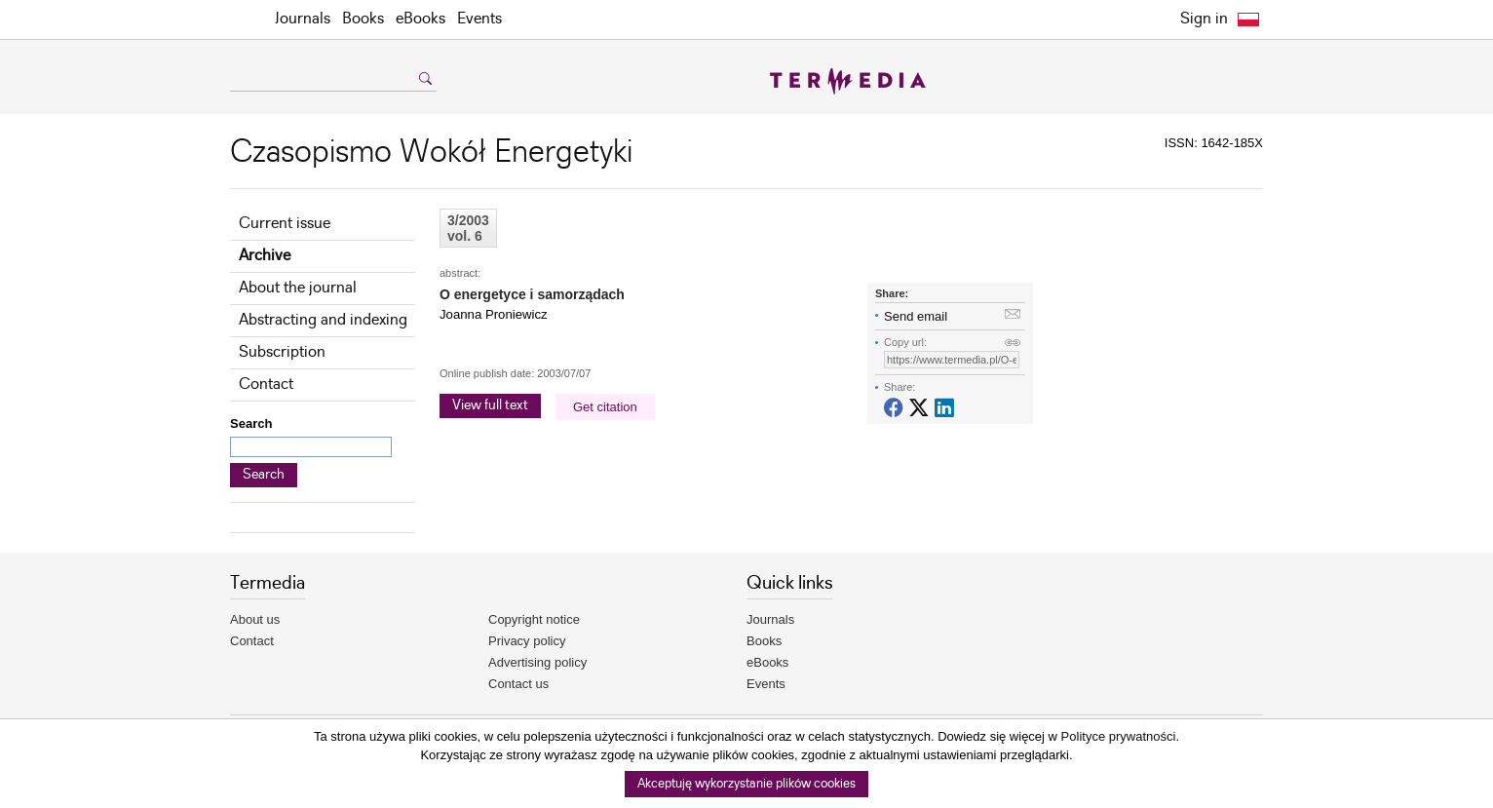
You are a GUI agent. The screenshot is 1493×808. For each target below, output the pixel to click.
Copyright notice (534, 619)
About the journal (298, 288)
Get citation (605, 407)
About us (255, 619)
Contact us (518, 683)
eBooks (420, 19)
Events (479, 19)
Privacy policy (526, 641)
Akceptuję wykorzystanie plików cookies (746, 784)
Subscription (282, 352)
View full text (490, 405)
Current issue (284, 223)
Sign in (1204, 19)
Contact (266, 384)
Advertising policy (537, 662)
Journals (302, 19)
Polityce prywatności (1118, 736)
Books (363, 19)
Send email (915, 316)
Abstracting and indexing (323, 320)
